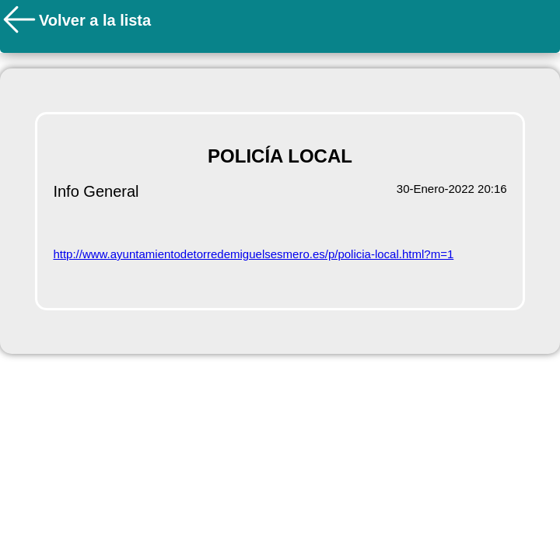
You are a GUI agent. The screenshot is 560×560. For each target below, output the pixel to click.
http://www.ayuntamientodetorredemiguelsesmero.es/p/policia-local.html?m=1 (253, 254)
